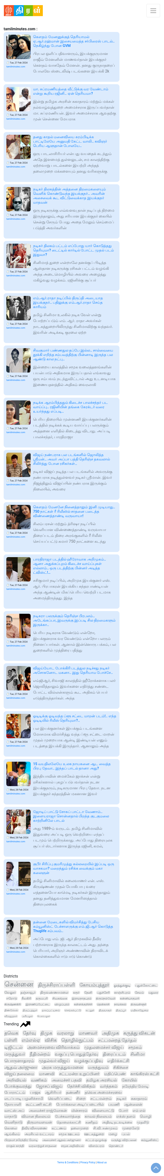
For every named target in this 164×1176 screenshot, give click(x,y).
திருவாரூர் (105, 1010)
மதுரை (153, 992)
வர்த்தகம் (109, 1086)
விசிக (51, 1040)
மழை (113, 1134)
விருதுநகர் (10, 1016)
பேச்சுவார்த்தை (67, 1116)
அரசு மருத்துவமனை (62, 1067)
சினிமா (137, 1054)
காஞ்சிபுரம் (122, 992)
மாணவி (47, 1073)
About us (102, 1162)
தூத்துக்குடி (122, 985)
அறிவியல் (16, 1080)
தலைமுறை (80, 1128)
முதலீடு (143, 1122)
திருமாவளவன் (39, 1122)
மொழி (145, 1116)
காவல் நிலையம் (98, 1116)
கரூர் (76, 992)
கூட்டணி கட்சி (39, 1104)
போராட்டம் (14, 1092)
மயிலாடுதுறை (139, 1010)
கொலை (10, 1128)
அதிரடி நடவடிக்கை (117, 1122)
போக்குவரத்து (17, 1086)
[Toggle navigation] (153, 10)
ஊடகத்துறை (94, 1134)
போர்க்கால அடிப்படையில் (80, 1104)
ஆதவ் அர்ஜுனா (20, 1067)
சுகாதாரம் (139, 1098)
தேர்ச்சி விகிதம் (81, 1086)
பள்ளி (10, 1040)
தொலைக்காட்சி (69, 1122)
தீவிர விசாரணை (34, 1128)
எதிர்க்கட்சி (118, 1060)
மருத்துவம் (98, 1067)
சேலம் (139, 992)
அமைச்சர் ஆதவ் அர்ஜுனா (61, 1140)
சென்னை (18, 984)
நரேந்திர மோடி (135, 1086)
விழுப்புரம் (62, 1004)
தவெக (11, 1033)
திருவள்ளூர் (138, 1004)
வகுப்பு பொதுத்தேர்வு (76, 1054)
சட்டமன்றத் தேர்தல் (117, 1040)
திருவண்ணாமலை (54, 992)
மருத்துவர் (14, 1054)
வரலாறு (65, 1033)
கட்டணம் (59, 1128)
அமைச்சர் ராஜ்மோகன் (48, 1110)
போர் (123, 1110)
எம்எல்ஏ (31, 1040)
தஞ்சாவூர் (28, 992)
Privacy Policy (87, 1162)
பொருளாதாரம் (19, 1060)
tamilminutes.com (15, 66)
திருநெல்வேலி (105, 998)
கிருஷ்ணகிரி (12, 1004)
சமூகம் (135, 1047)
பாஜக (35, 1092)
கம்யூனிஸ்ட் (149, 1140)
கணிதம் (91, 1122)
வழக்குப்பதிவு (88, 1060)
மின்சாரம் (79, 1110)
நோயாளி (12, 1104)
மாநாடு (10, 1116)
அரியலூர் (27, 1016)
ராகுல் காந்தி (15, 1146)
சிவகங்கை (59, 998)
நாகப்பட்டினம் (51, 1010)
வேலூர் (10, 992)
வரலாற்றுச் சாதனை (42, 1146)
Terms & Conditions (67, 1162)
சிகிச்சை (120, 1067)
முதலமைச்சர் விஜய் (104, 1047)
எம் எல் (139, 1110)
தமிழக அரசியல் (101, 1080)
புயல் (126, 1134)
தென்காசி (103, 1004)
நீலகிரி (26, 998)
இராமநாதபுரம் (81, 998)
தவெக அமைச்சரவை (103, 1092)
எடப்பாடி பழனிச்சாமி (23, 1098)
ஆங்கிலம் (12, 1134)
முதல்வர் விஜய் (54, 1060)
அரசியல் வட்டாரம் (39, 1134)
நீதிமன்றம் (40, 1054)
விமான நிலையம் (35, 1116)
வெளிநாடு (13, 1122)
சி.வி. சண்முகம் (105, 1128)
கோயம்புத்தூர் (94, 985)
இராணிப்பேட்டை (38, 1004)
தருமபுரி (42, 998)
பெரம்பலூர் (43, 1016)
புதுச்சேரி (103, 992)
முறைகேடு (130, 1128)
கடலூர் (90, 1010)
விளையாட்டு (103, 1110)
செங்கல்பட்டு (72, 1010)
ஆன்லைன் (133, 1104)
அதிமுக (110, 1033)
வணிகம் (39, 1080)
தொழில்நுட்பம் (77, 1040)
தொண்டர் (116, 1146)
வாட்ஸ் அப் (14, 1110)
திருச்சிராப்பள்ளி (56, 985)
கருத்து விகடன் (139, 1033)
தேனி (88, 992)
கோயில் (129, 1080)
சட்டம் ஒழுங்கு (96, 1140)
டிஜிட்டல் (13, 1047)
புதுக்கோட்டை (146, 985)
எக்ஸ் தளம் (125, 1116)
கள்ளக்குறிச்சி (83, 1004)
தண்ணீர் (73, 1092)
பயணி (113, 1104)
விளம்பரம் (96, 1146)
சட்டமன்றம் (101, 1098)
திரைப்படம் (114, 1054)
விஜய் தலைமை (19, 1073)
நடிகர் (121, 1098)
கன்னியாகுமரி (129, 998)
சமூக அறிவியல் (72, 1146)
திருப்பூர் (121, 1010)
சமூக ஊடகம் (69, 1134)
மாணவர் (88, 1033)
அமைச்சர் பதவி (67, 1080)
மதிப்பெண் (115, 1073)
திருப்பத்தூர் (30, 1010)
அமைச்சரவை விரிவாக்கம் (53, 1047)
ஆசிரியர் (53, 1092)
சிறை (81, 1098)
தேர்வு (29, 1033)
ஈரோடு (11, 998)
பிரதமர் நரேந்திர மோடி (21, 1140)
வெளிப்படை (60, 1098)
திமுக (46, 1033)
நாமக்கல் (120, 1004)
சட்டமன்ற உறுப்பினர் (79, 1073)
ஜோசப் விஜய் (49, 1086)
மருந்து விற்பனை (123, 1140)
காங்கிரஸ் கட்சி (144, 1073)
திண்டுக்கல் (11, 1010)
